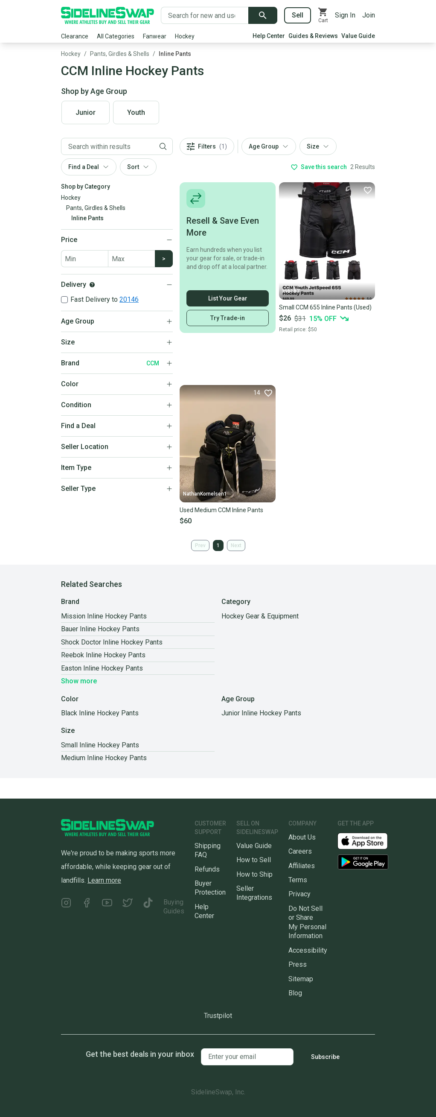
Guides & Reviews (313, 35)
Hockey (185, 36)
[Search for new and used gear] (204, 15)
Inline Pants (175, 53)
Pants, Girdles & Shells (119, 53)
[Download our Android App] (363, 862)
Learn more (104, 880)
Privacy (299, 894)
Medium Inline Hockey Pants (104, 758)
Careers (300, 851)
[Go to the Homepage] (107, 15)
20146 (129, 299)
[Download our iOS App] (369, 841)
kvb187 (290, 291)
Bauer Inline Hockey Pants (100, 629)
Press (297, 964)
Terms (297, 880)
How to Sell (253, 860)
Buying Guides (173, 906)
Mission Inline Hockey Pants (104, 616)
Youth (136, 112)
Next (236, 545)
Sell (297, 15)
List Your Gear (227, 298)
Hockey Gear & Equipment (260, 616)
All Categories (115, 36)
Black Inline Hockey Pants (100, 713)
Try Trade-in (227, 318)
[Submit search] (262, 15)
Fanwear (154, 36)
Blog (295, 993)
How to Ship (254, 874)
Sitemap (300, 979)
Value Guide (358, 35)
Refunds (207, 869)
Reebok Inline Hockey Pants (103, 655)
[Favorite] (367, 190)
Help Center (269, 35)
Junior (86, 112)
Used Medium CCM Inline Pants (221, 510)
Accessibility (307, 950)
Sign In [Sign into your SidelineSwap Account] (345, 15)
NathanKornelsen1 (205, 494)
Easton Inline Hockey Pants (102, 668)
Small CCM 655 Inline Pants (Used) (325, 307)
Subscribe (325, 1056)
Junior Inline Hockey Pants (261, 713)
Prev (200, 545)
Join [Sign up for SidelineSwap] (368, 15)
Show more (79, 681)
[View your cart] (323, 15)
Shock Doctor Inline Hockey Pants (112, 642)
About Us (302, 837)
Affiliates (301, 866)
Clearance (74, 36)
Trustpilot (218, 1016)
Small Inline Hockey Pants (100, 745)
